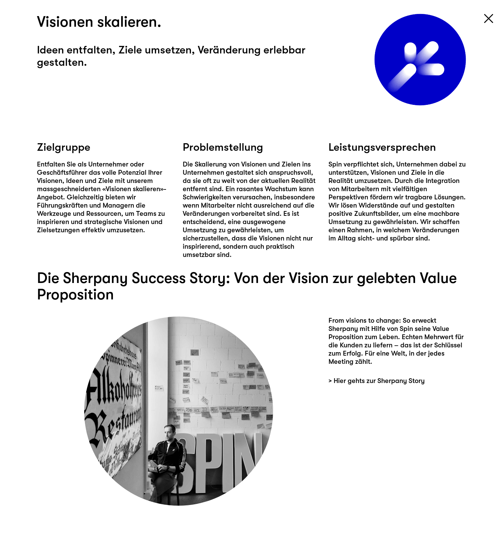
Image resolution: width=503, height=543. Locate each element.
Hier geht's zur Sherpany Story (389, 405)
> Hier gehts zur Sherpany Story (376, 381)
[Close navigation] (488, 18)
